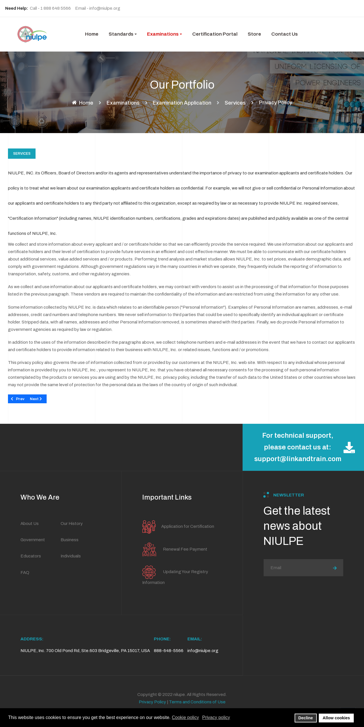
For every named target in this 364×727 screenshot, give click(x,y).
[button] (123, 34)
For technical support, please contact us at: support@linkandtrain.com (304, 447)
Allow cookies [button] (336, 718)
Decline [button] (305, 718)
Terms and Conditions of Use (197, 702)
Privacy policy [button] (216, 717)
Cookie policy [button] (185, 717)
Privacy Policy (152, 702)
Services (21, 154)
